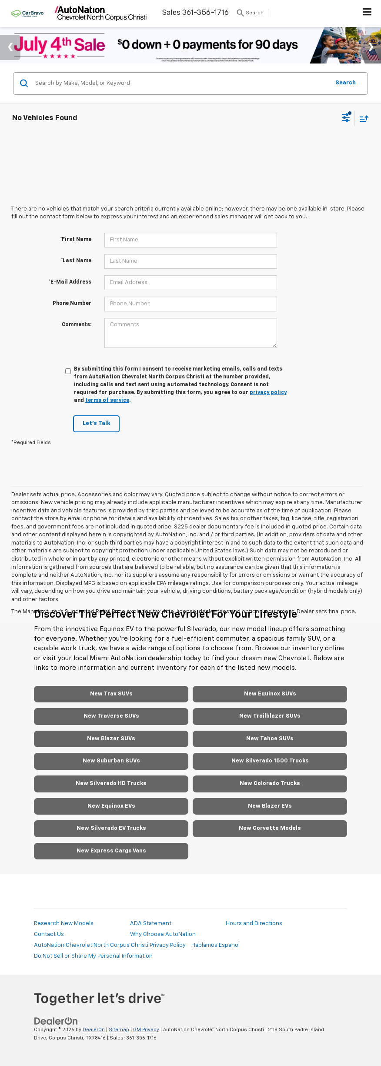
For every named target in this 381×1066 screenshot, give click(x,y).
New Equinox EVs (111, 806)
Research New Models (64, 923)
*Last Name (76, 261)
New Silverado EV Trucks (111, 828)
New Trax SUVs (111, 694)
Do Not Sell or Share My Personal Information (93, 956)
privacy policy (268, 392)
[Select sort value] (362, 118)
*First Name (75, 239)
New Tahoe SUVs (270, 739)
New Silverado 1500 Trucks (270, 761)
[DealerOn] (56, 1021)
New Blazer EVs (270, 806)
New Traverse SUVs (111, 716)
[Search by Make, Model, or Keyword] (181, 83)
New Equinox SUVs (270, 694)
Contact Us (49, 934)
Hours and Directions (254, 923)
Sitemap (119, 1029)
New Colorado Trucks (270, 783)
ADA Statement (150, 923)
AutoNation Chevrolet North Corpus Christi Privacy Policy (110, 945)
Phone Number (72, 303)
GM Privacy (146, 1029)
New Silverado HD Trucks (111, 783)
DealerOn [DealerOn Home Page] (94, 1029)
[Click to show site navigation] (367, 13)
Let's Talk (96, 423)
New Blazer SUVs (111, 739)
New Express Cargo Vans (111, 851)
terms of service (107, 400)
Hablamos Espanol (215, 945)
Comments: (76, 324)
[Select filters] (346, 118)
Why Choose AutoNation (163, 934)
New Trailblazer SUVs (270, 716)
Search (345, 83)
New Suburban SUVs (111, 761)
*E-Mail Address (70, 282)
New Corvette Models (270, 828)
